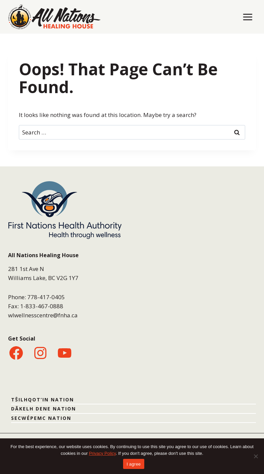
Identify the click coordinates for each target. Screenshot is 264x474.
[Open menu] (247, 16)
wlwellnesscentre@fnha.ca (43, 315)
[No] (255, 456)
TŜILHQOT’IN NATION (42, 399)
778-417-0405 (46, 297)
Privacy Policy (102, 453)
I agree (133, 464)
